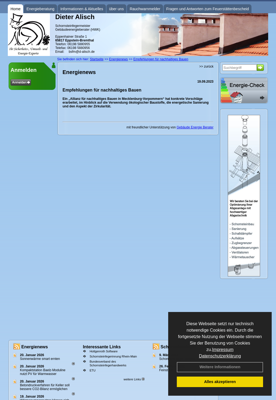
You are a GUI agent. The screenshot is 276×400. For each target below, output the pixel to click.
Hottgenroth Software (103, 351)
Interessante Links (102, 347)
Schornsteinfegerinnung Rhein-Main (113, 356)
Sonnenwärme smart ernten (40, 359)
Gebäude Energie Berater (195, 127)
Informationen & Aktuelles (81, 9)
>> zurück (206, 66)
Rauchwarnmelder (145, 9)
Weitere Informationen (219, 367)
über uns (116, 9)
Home (15, 9)
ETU (92, 370)
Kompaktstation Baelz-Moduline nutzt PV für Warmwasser (42, 372)
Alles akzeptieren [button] (220, 382)
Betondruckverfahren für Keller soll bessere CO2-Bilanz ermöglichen (45, 387)
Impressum (222, 349)
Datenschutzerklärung (220, 356)
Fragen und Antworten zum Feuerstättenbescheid (207, 9)
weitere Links (133, 379)
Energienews (34, 347)
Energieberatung (40, 9)
